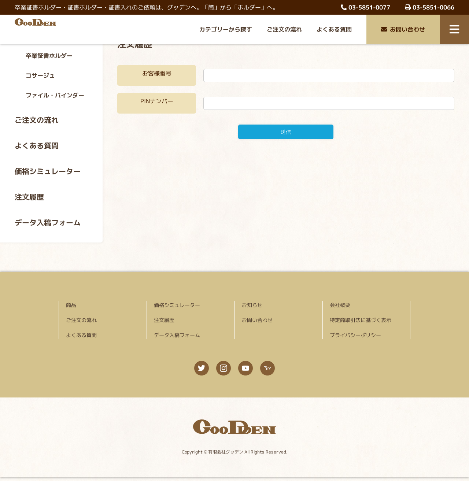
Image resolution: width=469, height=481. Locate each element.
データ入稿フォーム (48, 222)
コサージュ (40, 75)
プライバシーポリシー (355, 335)
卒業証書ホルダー (49, 56)
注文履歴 (29, 197)
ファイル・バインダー (55, 95)
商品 (71, 304)
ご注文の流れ (284, 29)
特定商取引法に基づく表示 (360, 320)
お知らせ (252, 304)
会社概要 (340, 304)
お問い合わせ (403, 29)
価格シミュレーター (48, 171)
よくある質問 (334, 29)
